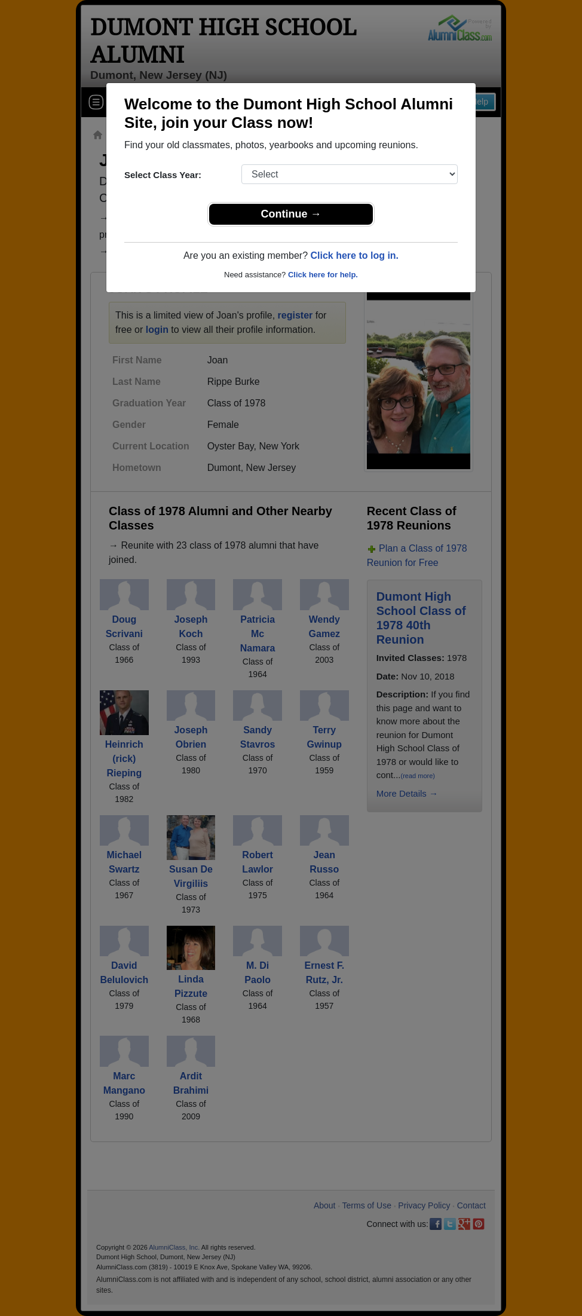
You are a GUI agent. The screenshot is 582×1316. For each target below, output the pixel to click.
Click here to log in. (354, 255)
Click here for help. (323, 274)
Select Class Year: (162, 175)
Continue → (291, 214)
